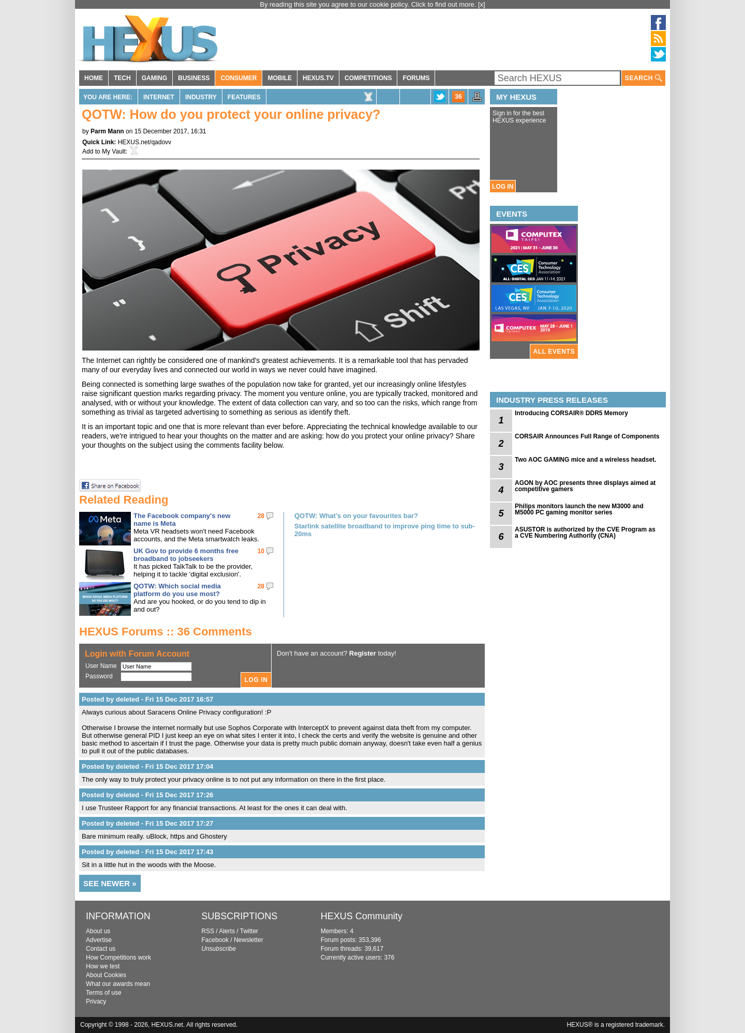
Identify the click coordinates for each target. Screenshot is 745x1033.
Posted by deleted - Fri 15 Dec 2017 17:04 (147, 766)
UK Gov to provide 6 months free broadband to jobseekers (186, 555)
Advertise (99, 940)
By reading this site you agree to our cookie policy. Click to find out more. (369, 4)
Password (99, 676)
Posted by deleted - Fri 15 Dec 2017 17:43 (147, 852)
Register (362, 653)
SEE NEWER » (110, 883)
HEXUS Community (362, 916)
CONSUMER (238, 78)
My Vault (114, 151)
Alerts (227, 931)
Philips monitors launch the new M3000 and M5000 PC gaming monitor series (579, 509)
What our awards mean (118, 984)
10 (261, 551)
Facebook (215, 940)
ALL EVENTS (554, 351)
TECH (122, 78)
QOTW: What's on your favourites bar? (356, 516)
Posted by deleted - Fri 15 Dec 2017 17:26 (147, 795)
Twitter (249, 931)
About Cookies (106, 975)
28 (261, 516)
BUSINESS (194, 78)
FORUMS (416, 78)
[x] (481, 4)
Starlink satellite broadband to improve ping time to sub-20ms (384, 530)
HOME (93, 78)
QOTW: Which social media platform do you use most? (177, 590)
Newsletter (248, 940)
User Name (101, 666)
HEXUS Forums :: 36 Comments (165, 631)
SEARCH (643, 78)
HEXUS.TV (318, 78)
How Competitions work (118, 957)
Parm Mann (107, 131)
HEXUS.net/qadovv (144, 142)
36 (458, 96)
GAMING (154, 78)
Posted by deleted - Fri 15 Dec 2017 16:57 (147, 699)
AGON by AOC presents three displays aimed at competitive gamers (585, 486)
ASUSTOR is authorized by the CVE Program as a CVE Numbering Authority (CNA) (585, 532)
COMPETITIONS (368, 78)
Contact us (100, 948)
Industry (201, 97)
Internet (158, 97)
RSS (207, 931)
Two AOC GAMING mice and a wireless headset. (585, 460)
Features (244, 97)
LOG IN (502, 186)
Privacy (96, 1001)
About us (98, 931)
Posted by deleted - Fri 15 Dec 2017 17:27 (147, 823)
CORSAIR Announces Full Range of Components (587, 436)
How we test (103, 966)
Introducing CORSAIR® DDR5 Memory (571, 413)
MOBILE (279, 78)
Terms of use (104, 992)
